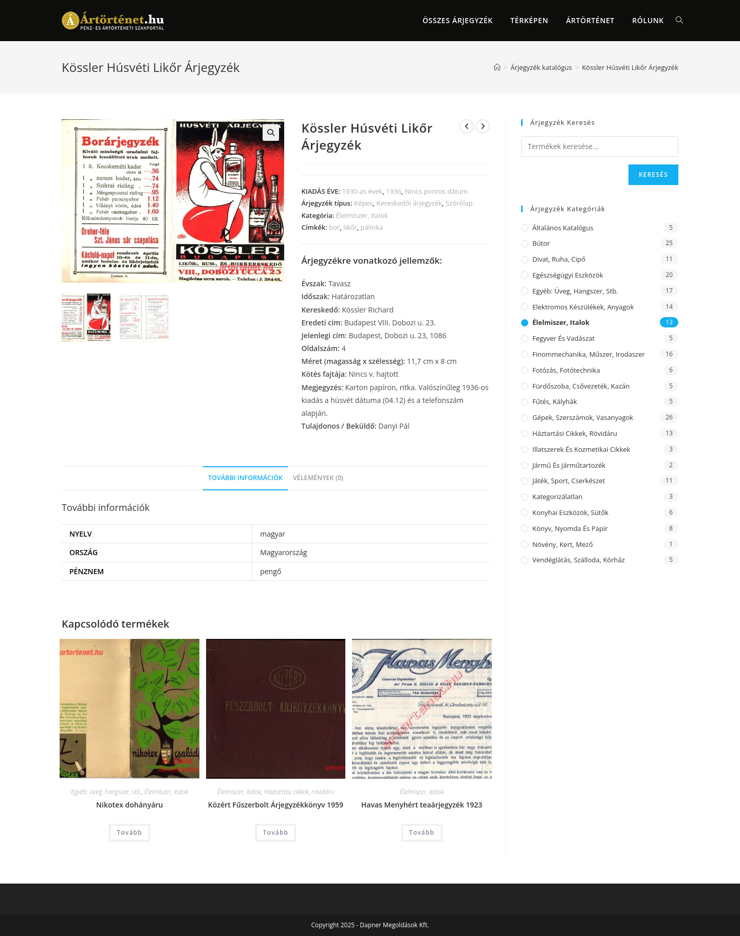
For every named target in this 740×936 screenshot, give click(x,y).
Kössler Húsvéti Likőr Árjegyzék (630, 67)
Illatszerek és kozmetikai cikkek (581, 449)
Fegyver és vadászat (563, 338)
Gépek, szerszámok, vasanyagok (582, 417)
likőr (350, 227)
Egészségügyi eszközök (567, 275)
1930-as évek (362, 191)
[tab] (245, 478)
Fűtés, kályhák (554, 401)
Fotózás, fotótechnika (566, 370)
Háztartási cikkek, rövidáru (299, 791)
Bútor (541, 243)
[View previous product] (466, 126)
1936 (393, 191)
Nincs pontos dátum (436, 191)
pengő (270, 571)
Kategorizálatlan (557, 496)
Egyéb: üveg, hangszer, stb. (106, 791)
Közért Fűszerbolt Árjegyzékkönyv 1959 (275, 805)
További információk (245, 477)
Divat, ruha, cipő (558, 259)
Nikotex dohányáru (129, 805)
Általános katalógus (563, 227)
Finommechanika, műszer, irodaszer (588, 354)
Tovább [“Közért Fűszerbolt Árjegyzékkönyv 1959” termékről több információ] (276, 832)
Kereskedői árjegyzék (409, 203)
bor (334, 227)
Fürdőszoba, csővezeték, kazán (581, 386)
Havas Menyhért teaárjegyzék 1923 (422, 805)
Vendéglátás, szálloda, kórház (578, 559)
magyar (272, 534)
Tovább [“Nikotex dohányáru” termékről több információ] (129, 832)
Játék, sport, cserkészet (568, 480)
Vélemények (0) (318, 477)
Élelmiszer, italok (362, 215)
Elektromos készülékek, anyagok (583, 306)
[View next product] (482, 126)
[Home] (497, 67)
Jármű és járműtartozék (568, 465)
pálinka (372, 227)
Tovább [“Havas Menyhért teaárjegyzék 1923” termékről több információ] (422, 832)
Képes (363, 203)
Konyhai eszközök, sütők (570, 512)
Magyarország (283, 552)
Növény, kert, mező (562, 544)
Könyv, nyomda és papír (570, 528)
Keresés (653, 174)
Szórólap (459, 203)
